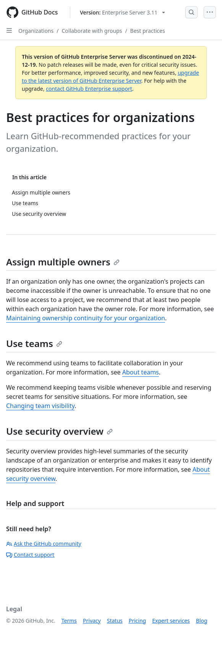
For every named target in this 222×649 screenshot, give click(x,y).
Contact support (30, 554)
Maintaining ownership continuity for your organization (85, 318)
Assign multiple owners (63, 261)
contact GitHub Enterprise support (89, 88)
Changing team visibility (40, 406)
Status (115, 620)
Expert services (171, 620)
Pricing (137, 620)
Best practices (147, 30)
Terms (69, 620)
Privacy (92, 620)
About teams (140, 372)
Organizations (35, 30)
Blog (201, 620)
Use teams (34, 343)
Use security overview (59, 431)
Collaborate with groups (92, 30)
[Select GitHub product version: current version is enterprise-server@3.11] (122, 12)
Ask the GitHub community (43, 543)
